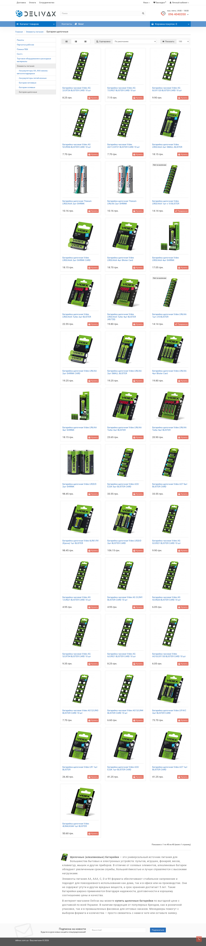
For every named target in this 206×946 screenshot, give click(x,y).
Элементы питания (35, 32)
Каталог (36, 23)
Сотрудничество (46, 2)
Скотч (19, 54)
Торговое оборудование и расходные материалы (34, 59)
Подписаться (158, 930)
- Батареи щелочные (27, 92)
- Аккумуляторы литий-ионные (31, 78)
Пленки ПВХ (22, 49)
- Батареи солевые (26, 87)
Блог (79, 24)
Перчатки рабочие (25, 45)
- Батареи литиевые (26, 83)
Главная (19, 32)
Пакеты (20, 40)
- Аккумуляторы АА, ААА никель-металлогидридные (32, 72)
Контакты (67, 24)
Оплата (32, 2)
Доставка (21, 2)
